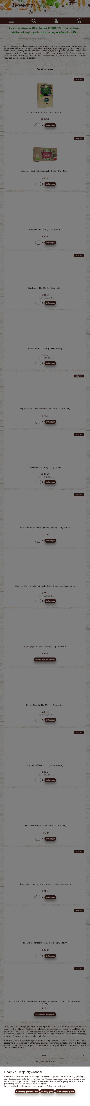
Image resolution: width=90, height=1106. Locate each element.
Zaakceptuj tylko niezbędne (27, 1091)
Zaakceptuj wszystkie (65, 1091)
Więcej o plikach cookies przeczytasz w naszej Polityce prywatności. (35, 1086)
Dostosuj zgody (47, 1091)
